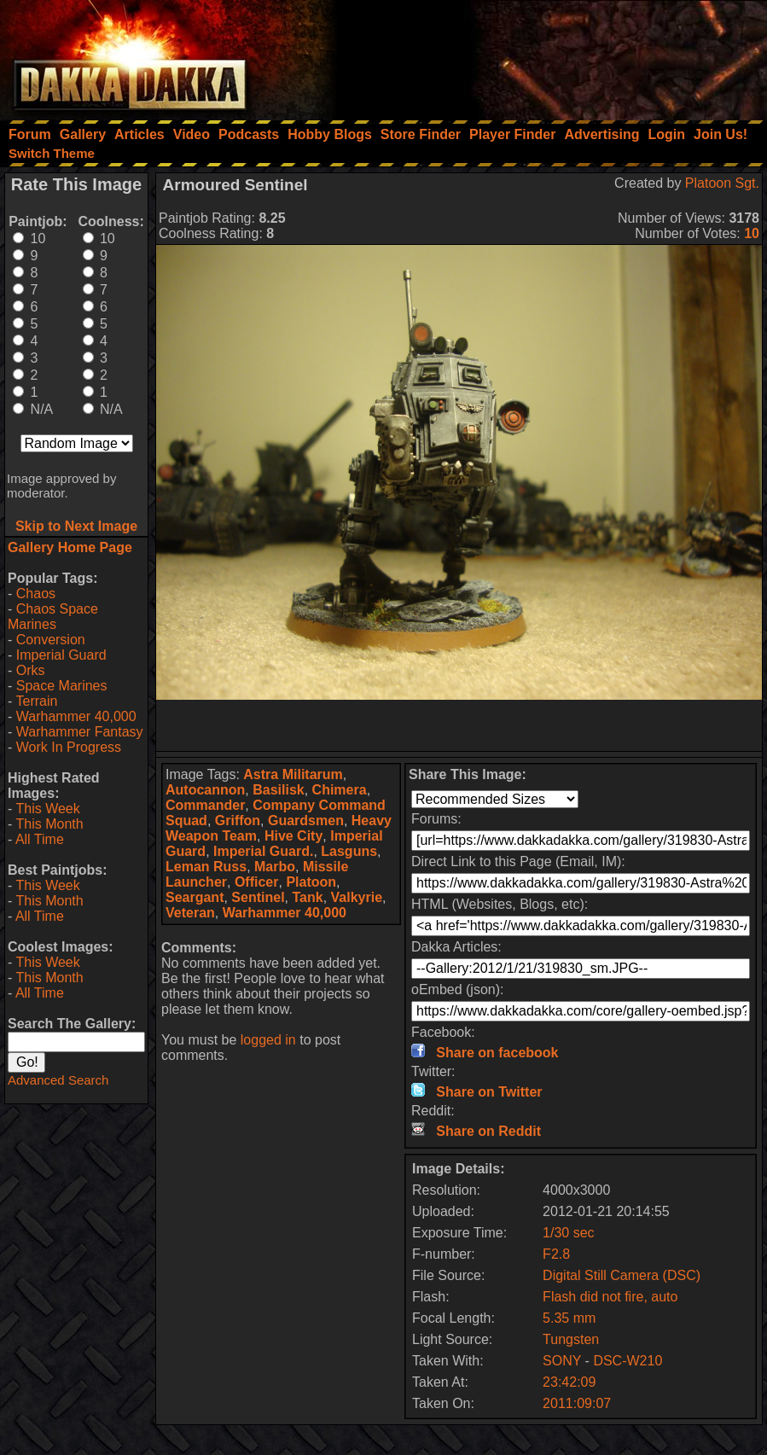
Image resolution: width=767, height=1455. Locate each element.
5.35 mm (569, 1318)
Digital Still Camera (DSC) (621, 1275)
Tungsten (571, 1339)
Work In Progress (68, 747)
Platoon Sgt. (722, 183)
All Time (39, 839)
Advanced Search (58, 1080)
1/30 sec (568, 1232)
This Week (47, 808)
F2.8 (556, 1254)
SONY (562, 1360)
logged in (268, 1040)
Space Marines (61, 685)
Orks (30, 670)
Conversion (50, 639)
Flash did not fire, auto (610, 1296)
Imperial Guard (61, 655)
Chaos (35, 593)
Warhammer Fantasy (79, 732)
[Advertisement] (537, 55)
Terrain (36, 701)
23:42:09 (569, 1382)
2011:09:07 (577, 1403)
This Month (49, 824)
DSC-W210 (627, 1360)
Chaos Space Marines (53, 616)
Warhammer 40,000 (76, 716)
